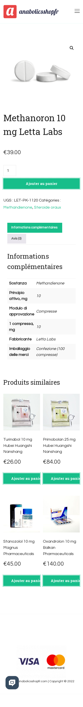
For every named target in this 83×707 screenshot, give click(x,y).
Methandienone (17, 207)
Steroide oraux (47, 207)
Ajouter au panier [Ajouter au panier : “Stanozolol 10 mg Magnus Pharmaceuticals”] (25, 580)
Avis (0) (16, 238)
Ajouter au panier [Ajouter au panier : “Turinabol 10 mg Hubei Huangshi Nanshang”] (25, 478)
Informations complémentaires (34, 227)
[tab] (34, 228)
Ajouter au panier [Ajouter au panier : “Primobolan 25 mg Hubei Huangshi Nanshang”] (65, 478)
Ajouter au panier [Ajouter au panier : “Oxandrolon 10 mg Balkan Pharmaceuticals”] (65, 580)
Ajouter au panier (41, 183)
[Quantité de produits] (9, 170)
